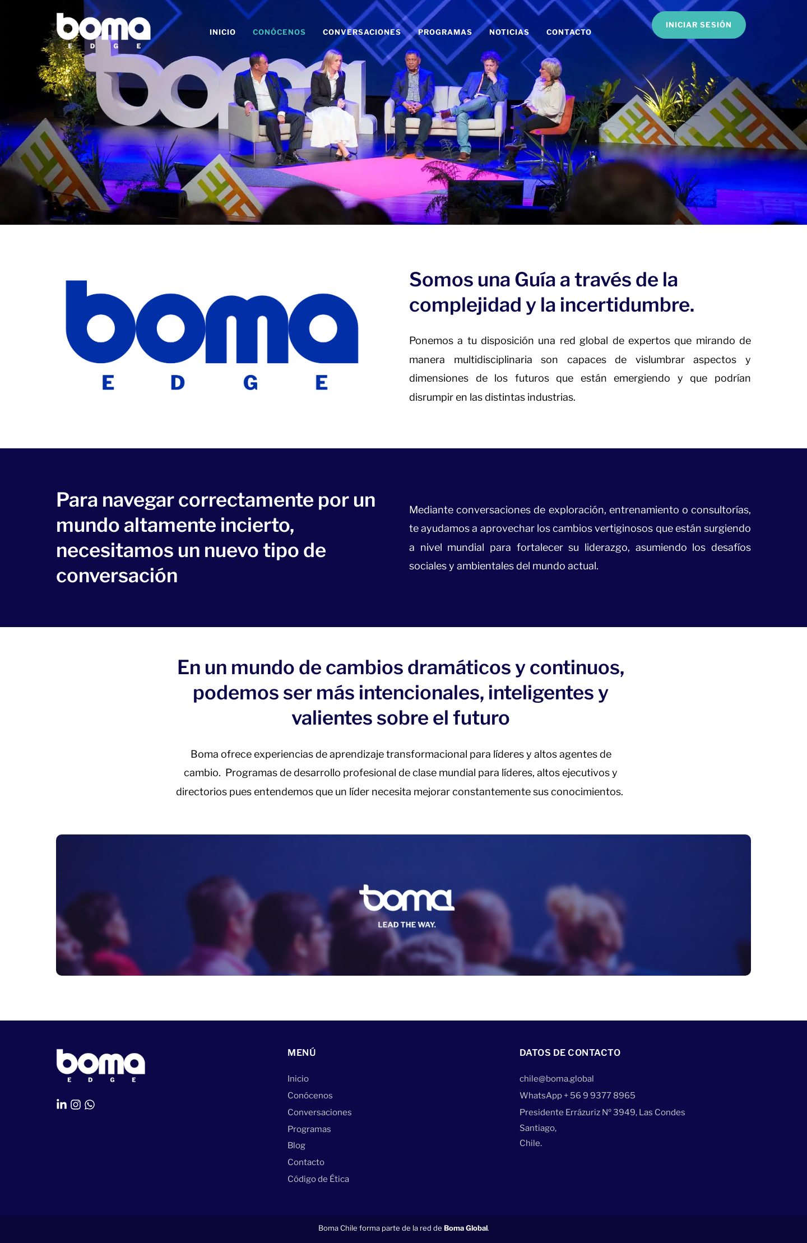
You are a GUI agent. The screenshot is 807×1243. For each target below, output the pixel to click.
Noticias (509, 31)
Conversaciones (362, 31)
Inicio (223, 31)
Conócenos (279, 31)
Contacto (569, 31)
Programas (445, 31)
